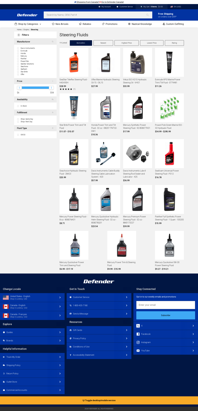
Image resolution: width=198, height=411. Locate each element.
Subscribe (165, 315)
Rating (174, 43)
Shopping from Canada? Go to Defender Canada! (99, 2)
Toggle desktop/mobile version (99, 400)
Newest (103, 43)
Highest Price (127, 43)
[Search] (149, 14)
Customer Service (125, 7)
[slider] (19, 88)
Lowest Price (151, 43)
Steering (34, 29)
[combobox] (98, 14)
